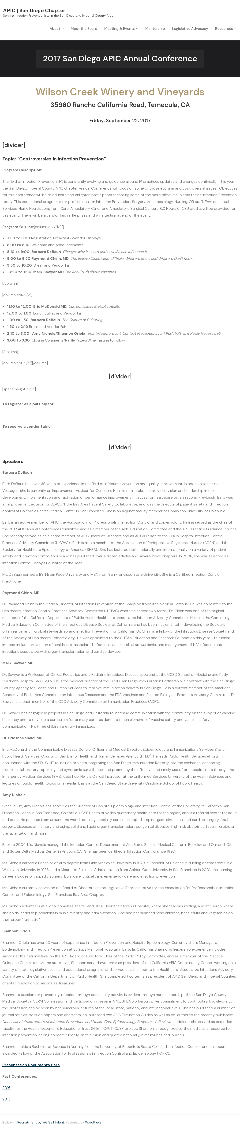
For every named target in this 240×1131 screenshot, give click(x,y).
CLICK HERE (77, 404)
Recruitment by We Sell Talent (40, 1123)
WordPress (93, 1123)
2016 (6, 1088)
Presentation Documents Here (31, 1065)
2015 (6, 1100)
